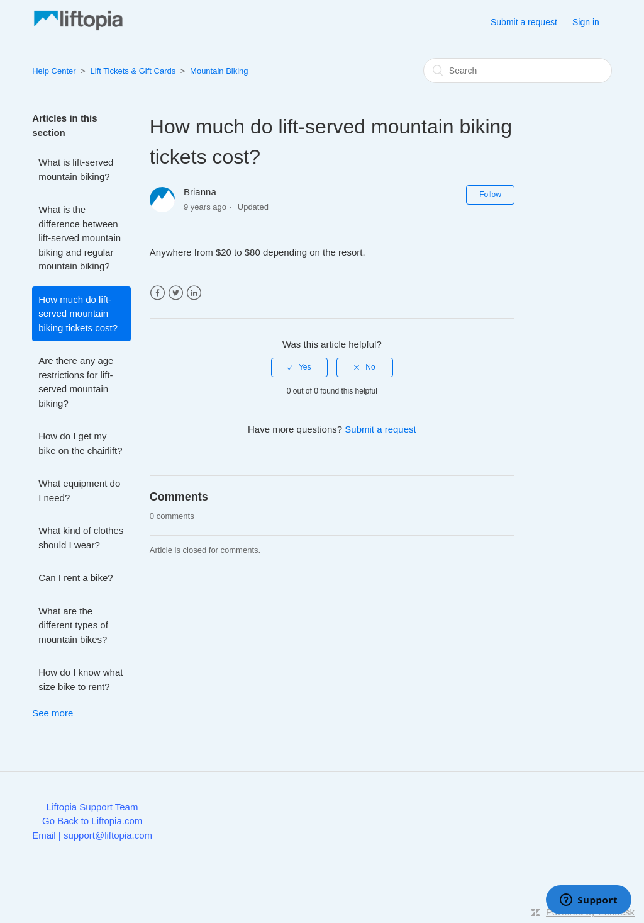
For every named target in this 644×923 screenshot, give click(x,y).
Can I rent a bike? (75, 577)
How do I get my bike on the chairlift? (80, 443)
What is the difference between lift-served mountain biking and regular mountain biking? (79, 237)
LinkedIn (194, 293)
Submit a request (524, 22)
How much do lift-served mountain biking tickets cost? (78, 313)
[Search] (517, 70)
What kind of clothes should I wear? (80, 537)
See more (52, 713)
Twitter (176, 293)
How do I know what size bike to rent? (80, 679)
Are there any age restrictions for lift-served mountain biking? (75, 382)
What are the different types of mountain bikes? (73, 625)
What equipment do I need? (79, 490)
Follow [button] (490, 194)
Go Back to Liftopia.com (92, 820)
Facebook (157, 293)
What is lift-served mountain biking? (75, 169)
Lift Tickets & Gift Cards (132, 71)
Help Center (53, 71)
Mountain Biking (219, 71)
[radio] (299, 367)
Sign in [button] (585, 22)
